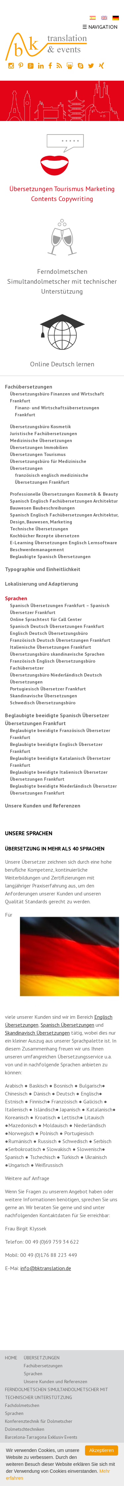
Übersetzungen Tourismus (38, 454)
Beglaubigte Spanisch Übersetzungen (50, 556)
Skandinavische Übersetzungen (43, 696)
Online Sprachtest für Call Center (46, 619)
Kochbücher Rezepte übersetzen (44, 536)
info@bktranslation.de (46, 1268)
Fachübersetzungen (28, 386)
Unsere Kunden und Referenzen (42, 805)
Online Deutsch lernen (62, 364)
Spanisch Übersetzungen (67, 1024)
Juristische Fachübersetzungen (43, 433)
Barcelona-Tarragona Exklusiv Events (41, 1437)
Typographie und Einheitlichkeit (42, 569)
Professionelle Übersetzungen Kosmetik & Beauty (64, 494)
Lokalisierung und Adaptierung (41, 583)
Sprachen (16, 598)
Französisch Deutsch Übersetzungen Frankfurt (60, 640)
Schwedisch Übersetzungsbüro (42, 703)
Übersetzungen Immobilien (39, 447)
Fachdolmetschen (22, 1405)
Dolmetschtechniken (24, 1429)
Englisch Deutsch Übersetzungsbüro (49, 633)
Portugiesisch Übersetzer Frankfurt (48, 689)
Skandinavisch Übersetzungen (37, 1032)
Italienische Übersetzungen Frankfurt (50, 647)
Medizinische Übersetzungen (41, 440)
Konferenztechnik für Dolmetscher (38, 1421)
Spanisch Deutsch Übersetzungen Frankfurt (57, 626)
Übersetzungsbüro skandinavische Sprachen (57, 654)
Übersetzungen (42, 1358)
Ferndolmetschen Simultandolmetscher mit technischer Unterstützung (62, 281)
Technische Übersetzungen (39, 529)
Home (11, 1358)
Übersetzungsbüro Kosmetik (40, 427)
